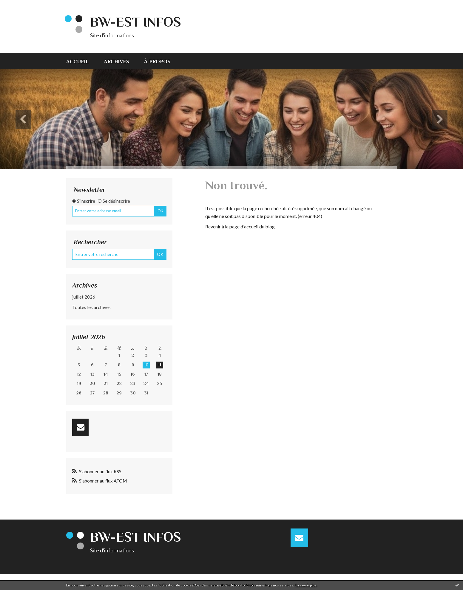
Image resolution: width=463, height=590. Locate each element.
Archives (116, 61)
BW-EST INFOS (135, 22)
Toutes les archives (91, 307)
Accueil (77, 61)
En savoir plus (306, 585)
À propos (157, 61)
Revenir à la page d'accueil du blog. (240, 226)
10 (146, 364)
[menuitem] (81, 61)
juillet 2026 (83, 296)
